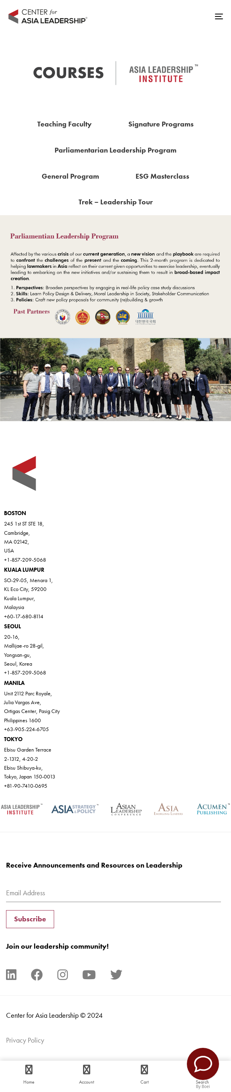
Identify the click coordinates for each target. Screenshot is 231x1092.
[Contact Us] (203, 1064)
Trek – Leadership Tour (116, 201)
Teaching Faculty (64, 123)
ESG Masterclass (162, 176)
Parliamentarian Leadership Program (115, 150)
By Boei (203, 1086)
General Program (70, 176)
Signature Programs (161, 123)
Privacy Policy (25, 1040)
